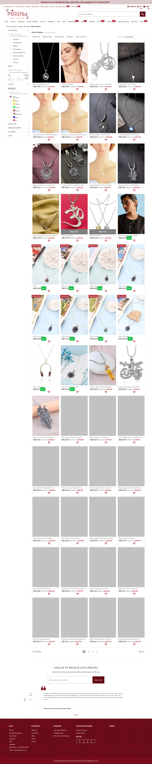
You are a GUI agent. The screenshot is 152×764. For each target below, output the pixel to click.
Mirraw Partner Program (61, 736)
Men (64, 21)
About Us (34, 730)
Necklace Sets (17, 42)
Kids (58, 21)
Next (140, 652)
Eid (84, 21)
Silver (16, 97)
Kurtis (42, 21)
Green (16, 107)
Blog (33, 736)
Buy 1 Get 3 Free (81, 37)
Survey (52, 6)
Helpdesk (12, 744)
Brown (16, 110)
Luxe (100, 21)
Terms (34, 739)
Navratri (15, 62)
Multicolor (17, 114)
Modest (92, 21)
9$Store (15, 46)
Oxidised (16, 59)
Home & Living (123, 21)
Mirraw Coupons (81, 730)
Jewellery (50, 21)
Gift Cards (75, 6)
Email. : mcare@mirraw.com (18, 750)
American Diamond (19, 52)
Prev (25, 699)
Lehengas (21, 21)
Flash (143, 21)
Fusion (111, 21)
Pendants (16, 39)
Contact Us (35, 733)
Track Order (35, 6)
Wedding (73, 21)
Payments (12, 739)
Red (15, 120)
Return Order (44, 6)
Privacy (34, 741)
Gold (16, 100)
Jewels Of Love (59, 37)
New (6, 21)
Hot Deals (70, 37)
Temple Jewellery (18, 56)
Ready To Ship (47, 37)
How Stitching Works (15, 733)
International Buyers (60, 730)
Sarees (13, 21)
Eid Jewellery (17, 49)
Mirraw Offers (80, 733)
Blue (15, 117)
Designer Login (58, 733)
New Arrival (36, 37)
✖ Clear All (12, 88)
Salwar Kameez (32, 21)
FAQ (10, 741)
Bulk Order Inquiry (61, 6)
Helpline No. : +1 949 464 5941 (18, 747)
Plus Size (134, 21)
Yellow (16, 104)
